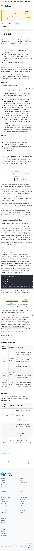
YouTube (22, 508)
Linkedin (22, 510)
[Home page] (2, 23)
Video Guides (23, 489)
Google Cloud (4, 501)
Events (3, 520)
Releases (3, 487)
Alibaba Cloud (4, 503)
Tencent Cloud (4, 508)
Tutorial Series (23, 482)
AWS (2, 499)
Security (3, 527)
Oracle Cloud (4, 512)
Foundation (4, 535)
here (20, 390)
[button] (32, 6)
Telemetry (3, 531)
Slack (22, 501)
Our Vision (3, 480)
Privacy (3, 529)
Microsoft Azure (5, 506)
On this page (6, 30)
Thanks (3, 522)
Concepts (3, 482)
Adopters (3, 491)
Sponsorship (4, 533)
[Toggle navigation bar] (2, 5)
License (3, 525)
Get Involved (23, 499)
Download (3, 489)
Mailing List (22, 512)
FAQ (21, 491)
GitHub (22, 503)
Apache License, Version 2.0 (9, 546)
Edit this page (5, 453)
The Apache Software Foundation (17, 545)
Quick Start (22, 480)
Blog (21, 484)
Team (2, 484)
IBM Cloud (3, 510)
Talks (21, 487)
